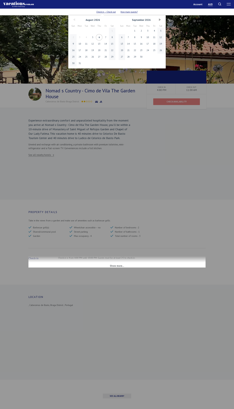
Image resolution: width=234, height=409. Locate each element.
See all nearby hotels (39, 154)
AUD (210, 4)
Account (197, 4)
